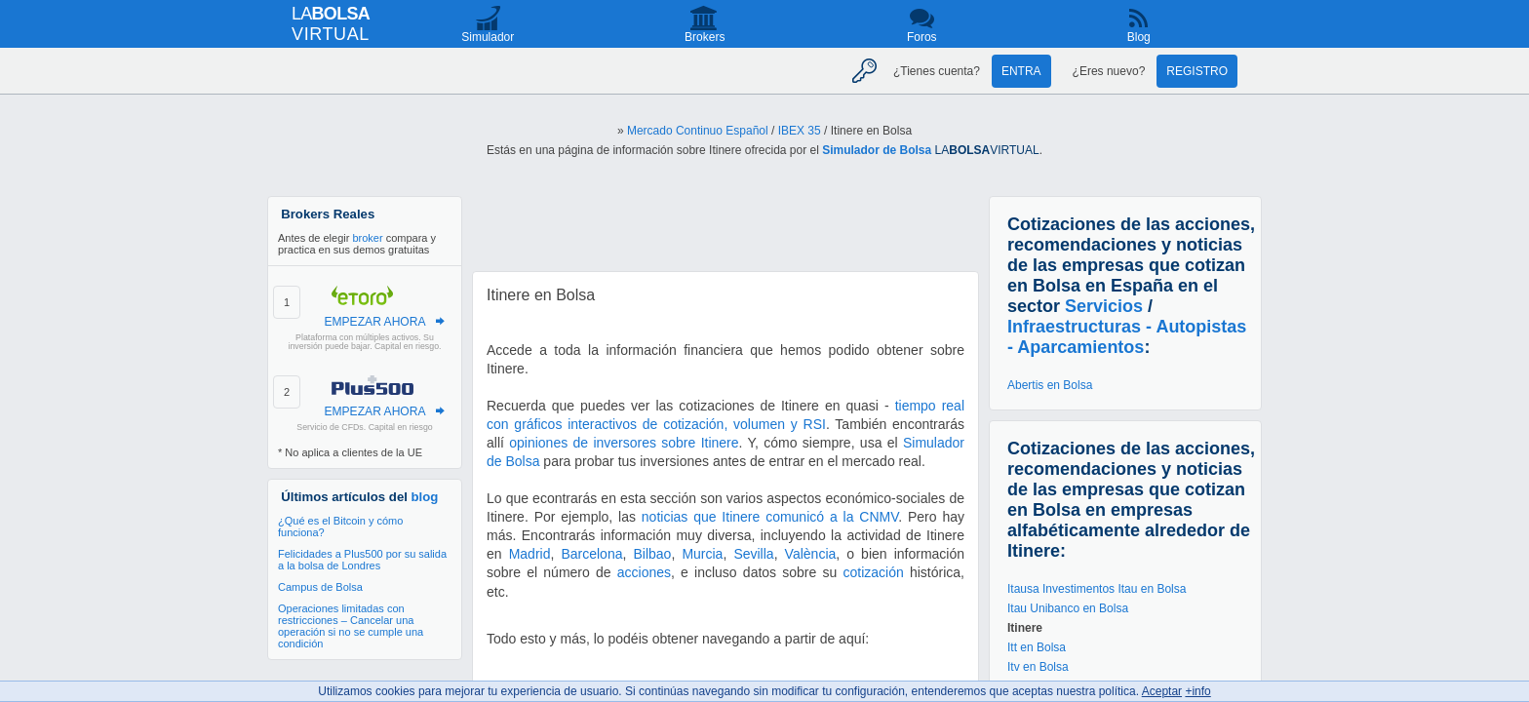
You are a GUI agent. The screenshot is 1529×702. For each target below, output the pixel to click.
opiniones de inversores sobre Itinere (623, 442)
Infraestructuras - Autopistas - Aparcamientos (1126, 337)
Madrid (530, 554)
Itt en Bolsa (1036, 647)
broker (367, 238)
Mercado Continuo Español (697, 130)
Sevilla (753, 554)
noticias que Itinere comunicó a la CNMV (770, 517)
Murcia (702, 554)
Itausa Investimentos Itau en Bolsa (1096, 589)
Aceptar (1162, 691)
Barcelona (591, 554)
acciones (644, 572)
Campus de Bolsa (320, 587)
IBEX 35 (799, 130)
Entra (1021, 71)
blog (425, 496)
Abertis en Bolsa (1049, 385)
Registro (1197, 71)
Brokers (705, 37)
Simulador (487, 37)
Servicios (1104, 306)
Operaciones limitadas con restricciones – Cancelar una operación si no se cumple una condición (350, 626)
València (811, 554)
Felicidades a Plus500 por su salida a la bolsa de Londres (362, 559)
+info (1197, 691)
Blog (1139, 37)
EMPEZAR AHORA (374, 322)
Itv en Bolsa (1038, 667)
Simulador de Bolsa (876, 150)
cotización (873, 572)
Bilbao (652, 554)
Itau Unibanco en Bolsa (1067, 608)
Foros (922, 37)
